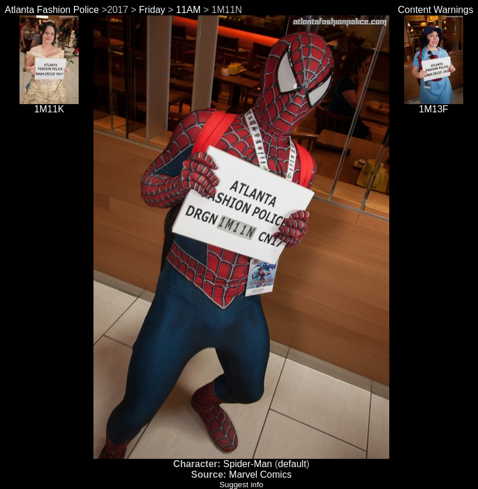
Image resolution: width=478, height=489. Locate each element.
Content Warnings (435, 10)
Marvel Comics (260, 474)
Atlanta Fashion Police (52, 10)
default (292, 464)
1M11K (49, 105)
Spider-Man (247, 464)
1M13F (433, 105)
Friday (152, 10)
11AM (188, 10)
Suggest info (241, 484)
